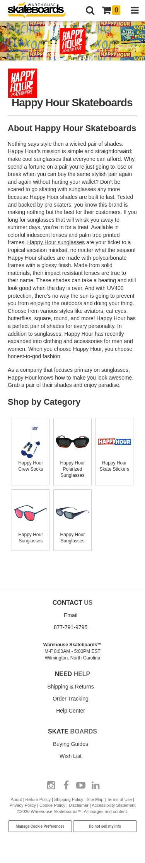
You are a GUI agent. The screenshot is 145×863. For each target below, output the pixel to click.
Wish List (71, 756)
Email (70, 615)
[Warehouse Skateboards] (40, 11)
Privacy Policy (23, 805)
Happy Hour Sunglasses (30, 535)
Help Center (70, 711)
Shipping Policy (68, 799)
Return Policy (38, 799)
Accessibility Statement (113, 805)
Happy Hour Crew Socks (30, 463)
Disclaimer (79, 805)
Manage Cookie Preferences (40, 826)
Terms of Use (119, 799)
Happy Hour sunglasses (56, 242)
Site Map (95, 799)
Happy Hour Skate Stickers (114, 463)
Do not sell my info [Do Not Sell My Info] (105, 826)
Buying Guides (70, 744)
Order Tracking (71, 699)
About (16, 799)
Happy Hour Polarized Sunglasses (72, 466)
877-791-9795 (70, 627)
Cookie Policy (52, 805)
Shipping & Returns (70, 686)
